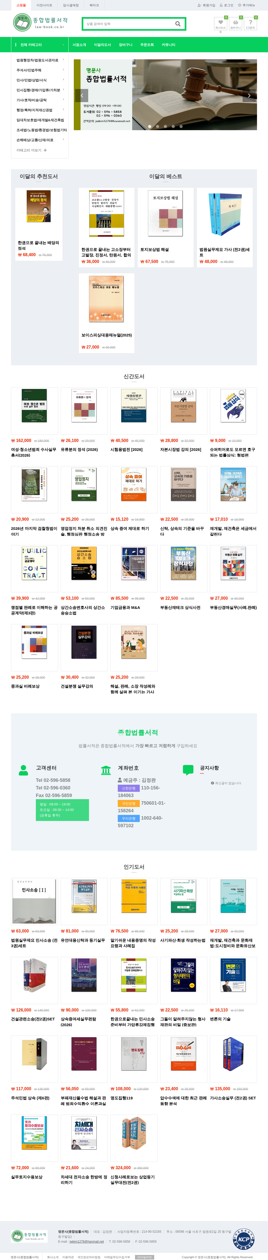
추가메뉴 (246, 5)
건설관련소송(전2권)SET (33, 1019)
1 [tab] (149, 126)
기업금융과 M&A (125, 607)
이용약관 (68, 1257)
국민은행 (129, 803)
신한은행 (129, 788)
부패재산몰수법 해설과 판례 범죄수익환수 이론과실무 (83, 1103)
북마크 (94, 5)
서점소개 (79, 45)
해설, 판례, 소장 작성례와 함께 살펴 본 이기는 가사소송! (132, 692)
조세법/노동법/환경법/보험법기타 (41, 130)
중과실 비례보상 (25, 686)
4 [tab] (173, 126)
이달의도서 (102, 45)
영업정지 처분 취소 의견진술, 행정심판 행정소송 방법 (84, 534)
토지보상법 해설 (154, 249)
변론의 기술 (220, 1019)
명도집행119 (121, 1098)
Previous (81, 95)
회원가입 (206, 5)
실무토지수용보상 (26, 1177)
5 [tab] (181, 126)
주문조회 (147, 45)
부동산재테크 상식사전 (180, 607)
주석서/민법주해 (28, 70)
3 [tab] (165, 126)
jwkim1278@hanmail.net (87, 1241)
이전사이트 (44, 5)
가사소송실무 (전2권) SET (233, 1098)
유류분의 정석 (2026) (79, 449)
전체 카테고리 (28, 45)
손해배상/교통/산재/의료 (34, 140)
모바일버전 (144, 1257)
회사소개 (53, 1257)
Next (249, 95)
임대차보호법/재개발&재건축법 (40, 120)
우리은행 (129, 818)
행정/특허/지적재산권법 (34, 110)
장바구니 (125, 45)
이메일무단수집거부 (117, 1257)
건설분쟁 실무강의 (77, 686)
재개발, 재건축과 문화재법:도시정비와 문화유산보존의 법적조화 (232, 946)
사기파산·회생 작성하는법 (182, 940)
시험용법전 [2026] (126, 449)
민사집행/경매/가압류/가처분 (38, 90)
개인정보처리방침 (88, 1257)
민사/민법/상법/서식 (31, 80)
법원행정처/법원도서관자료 (37, 60)
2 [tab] (157, 126)
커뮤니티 (168, 45)
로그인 (226, 5)
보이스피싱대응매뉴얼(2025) (106, 335)
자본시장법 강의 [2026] (180, 449)
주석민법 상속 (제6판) (30, 1098)
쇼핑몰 (21, 5)
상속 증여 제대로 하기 (129, 528)
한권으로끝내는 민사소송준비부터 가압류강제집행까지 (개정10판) (132, 1024)
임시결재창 (71, 5)
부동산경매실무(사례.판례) (233, 607)
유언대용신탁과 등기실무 (83, 940)
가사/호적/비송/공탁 (31, 100)
